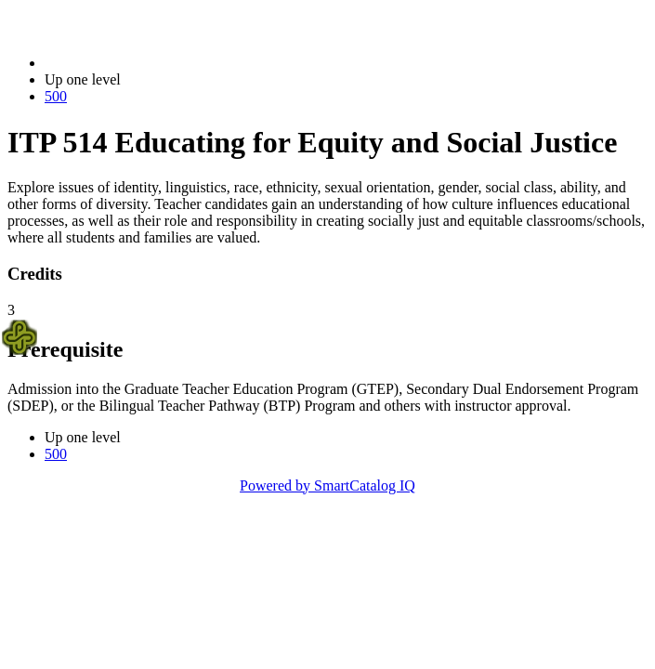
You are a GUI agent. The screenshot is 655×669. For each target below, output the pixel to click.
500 (56, 96)
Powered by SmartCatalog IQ (327, 485)
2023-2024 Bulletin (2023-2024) (142, 63)
